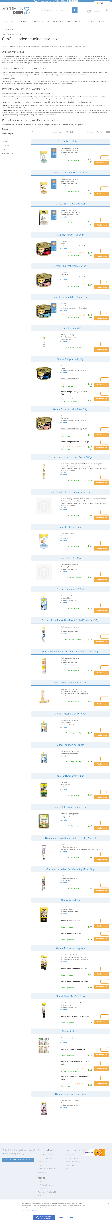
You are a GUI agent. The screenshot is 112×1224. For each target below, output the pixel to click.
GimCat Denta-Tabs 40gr (70, 141)
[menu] (56, 25)
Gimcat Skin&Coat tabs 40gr (70, 203)
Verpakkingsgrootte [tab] (8, 153)
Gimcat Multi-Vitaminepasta (70, 948)
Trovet (40, 1195)
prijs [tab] (3, 137)
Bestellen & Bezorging (72, 1162)
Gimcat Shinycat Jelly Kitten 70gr (70, 409)
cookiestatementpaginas (29, 1210)
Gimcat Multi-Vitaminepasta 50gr (70, 682)
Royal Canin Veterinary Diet (47, 1192)
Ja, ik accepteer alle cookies (43, 1217)
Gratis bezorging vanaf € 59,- (14, 1154)
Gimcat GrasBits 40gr (71, 558)
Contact (40, 1165)
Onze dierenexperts (45, 1158)
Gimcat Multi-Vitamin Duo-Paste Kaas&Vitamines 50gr (70, 651)
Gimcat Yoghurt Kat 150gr (70, 745)
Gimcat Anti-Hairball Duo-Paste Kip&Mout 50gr (70, 869)
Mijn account (96, 11)
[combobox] (58, 10)
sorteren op (90, 132)
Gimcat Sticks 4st (71, 1031)
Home (4, 35)
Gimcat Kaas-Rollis (70, 900)
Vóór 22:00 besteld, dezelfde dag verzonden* (19, 1150)
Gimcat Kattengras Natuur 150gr (70, 807)
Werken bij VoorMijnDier (46, 1169)
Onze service (42, 1162)
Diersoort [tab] (5, 141)
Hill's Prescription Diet (45, 1185)
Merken (11, 35)
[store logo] (16, 10)
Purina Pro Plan (43, 1188)
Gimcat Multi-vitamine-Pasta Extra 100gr (70, 492)
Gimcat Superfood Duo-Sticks (70, 1094)
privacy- (82, 1208)
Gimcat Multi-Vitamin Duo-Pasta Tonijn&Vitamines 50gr (70, 620)
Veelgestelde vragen (72, 1158)
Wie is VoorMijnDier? (45, 1155)
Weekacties (42, 1172)
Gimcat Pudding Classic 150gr (70, 713)
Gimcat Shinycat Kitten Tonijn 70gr (70, 297)
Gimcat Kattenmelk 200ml (70, 589)
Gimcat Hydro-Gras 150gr (70, 776)
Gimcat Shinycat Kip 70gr (70, 234)
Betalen (67, 1169)
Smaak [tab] (4, 149)
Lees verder (63, 155)
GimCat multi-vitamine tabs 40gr (70, 172)
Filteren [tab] (5, 129)
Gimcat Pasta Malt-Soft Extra (70, 996)
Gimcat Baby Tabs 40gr (70, 527)
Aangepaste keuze (67, 1217)
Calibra (40, 1181)
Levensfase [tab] (5, 145)
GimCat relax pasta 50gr (70, 328)
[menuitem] (10, 21)
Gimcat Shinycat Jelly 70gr (70, 359)
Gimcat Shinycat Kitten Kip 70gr (70, 266)
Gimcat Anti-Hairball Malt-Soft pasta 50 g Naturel (70, 838)
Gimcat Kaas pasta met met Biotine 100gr (70, 457)
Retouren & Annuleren (72, 1165)
